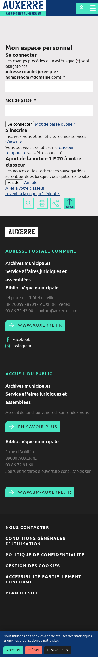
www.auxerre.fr (39, 325)
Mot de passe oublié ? (55, 124)
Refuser (33, 650)
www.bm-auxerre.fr (43, 492)
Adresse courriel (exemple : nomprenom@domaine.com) (35, 74)
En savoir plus (57, 650)
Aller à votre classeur (24, 188)
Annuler (31, 182)
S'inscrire (13, 142)
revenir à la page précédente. (32, 193)
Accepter (13, 650)
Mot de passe (20, 100)
